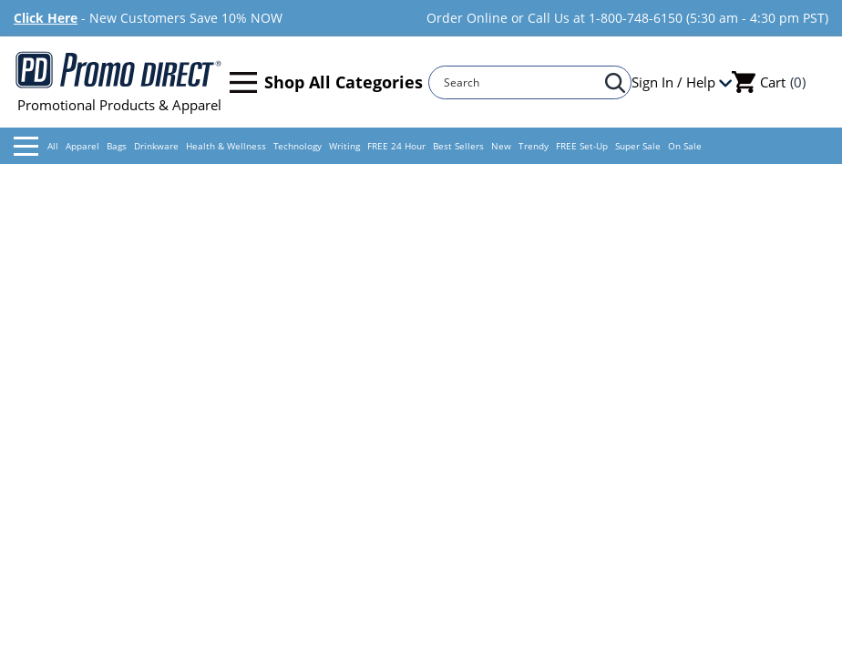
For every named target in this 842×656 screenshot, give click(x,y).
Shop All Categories (326, 82)
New (501, 145)
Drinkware (156, 145)
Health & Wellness (226, 145)
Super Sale (638, 145)
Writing (344, 145)
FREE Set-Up (582, 145)
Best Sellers (458, 145)
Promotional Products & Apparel (119, 82)
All (36, 146)
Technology (297, 145)
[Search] (522, 82)
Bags (117, 145)
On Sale (685, 145)
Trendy (534, 145)
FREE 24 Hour (396, 145)
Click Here (45, 17)
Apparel (82, 145)
